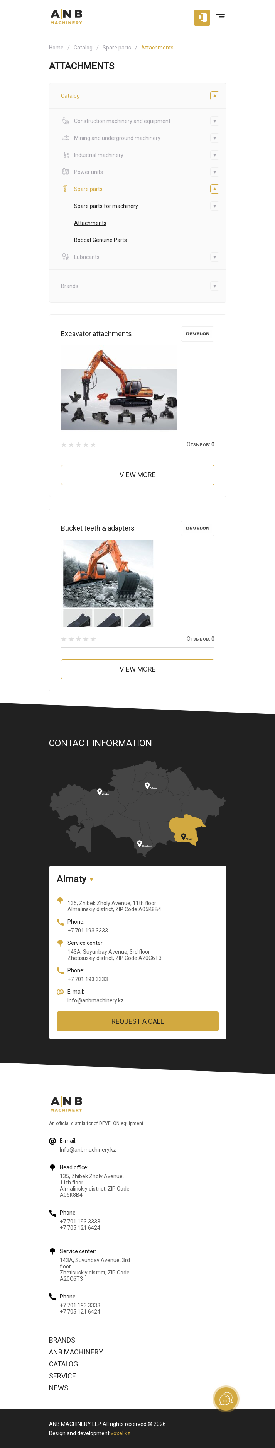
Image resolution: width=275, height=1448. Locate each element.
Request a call (137, 1021)
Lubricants (80, 257)
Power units (82, 172)
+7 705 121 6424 (80, 1228)
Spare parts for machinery (106, 206)
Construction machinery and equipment (115, 121)
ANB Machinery (76, 1352)
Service (62, 1376)
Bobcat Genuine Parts (100, 240)
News (58, 1388)
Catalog (83, 47)
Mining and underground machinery (110, 138)
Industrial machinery (92, 155)
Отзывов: (200, 444)
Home (56, 47)
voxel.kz (120, 1433)
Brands (62, 1340)
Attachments (90, 223)
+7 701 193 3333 (87, 930)
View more (138, 475)
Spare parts (117, 47)
